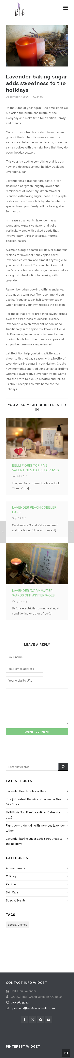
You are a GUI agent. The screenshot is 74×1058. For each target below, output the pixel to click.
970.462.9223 (20, 1002)
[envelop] (48, 1019)
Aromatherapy (15, 868)
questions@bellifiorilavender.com (33, 1008)
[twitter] (32, 1019)
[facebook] (24, 1019)
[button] (63, 767)
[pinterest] (40, 1019)
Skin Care (12, 892)
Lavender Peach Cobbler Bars (26, 791)
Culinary (38, 96)
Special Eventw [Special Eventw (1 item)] (17, 924)
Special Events (16, 900)
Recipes (11, 884)
